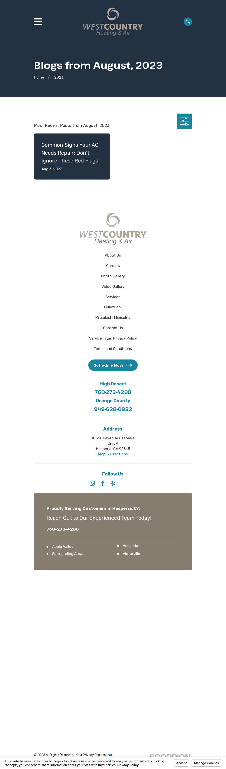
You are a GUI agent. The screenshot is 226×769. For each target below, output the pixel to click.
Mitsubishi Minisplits (113, 317)
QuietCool (113, 307)
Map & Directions (113, 454)
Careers (113, 265)
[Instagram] (92, 483)
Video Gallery (113, 286)
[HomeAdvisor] (123, 483)
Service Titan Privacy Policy (113, 338)
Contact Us (113, 328)
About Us (113, 255)
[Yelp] (113, 483)
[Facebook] (102, 483)
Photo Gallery (113, 276)
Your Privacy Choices (94, 596)
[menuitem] (40, 601)
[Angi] (133, 483)
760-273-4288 (113, 392)
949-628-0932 (113, 409)
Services (112, 297)
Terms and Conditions (113, 348)
